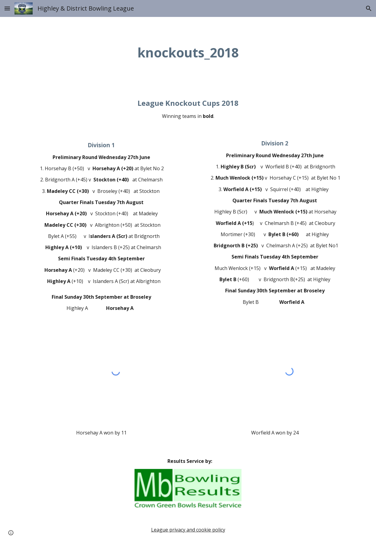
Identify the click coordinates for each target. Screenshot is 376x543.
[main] (188, 52)
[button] (7, 8)
